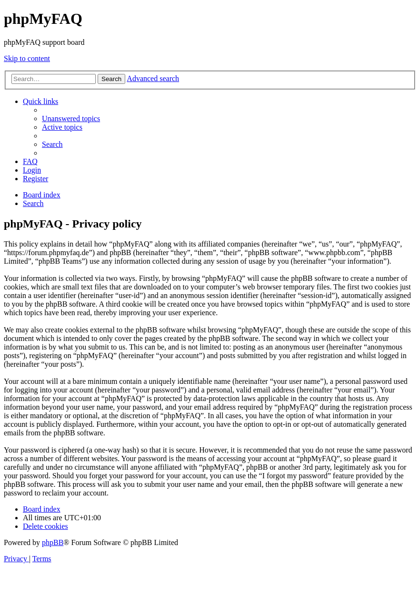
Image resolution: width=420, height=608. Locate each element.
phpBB (52, 542)
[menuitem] (71, 118)
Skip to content (27, 58)
